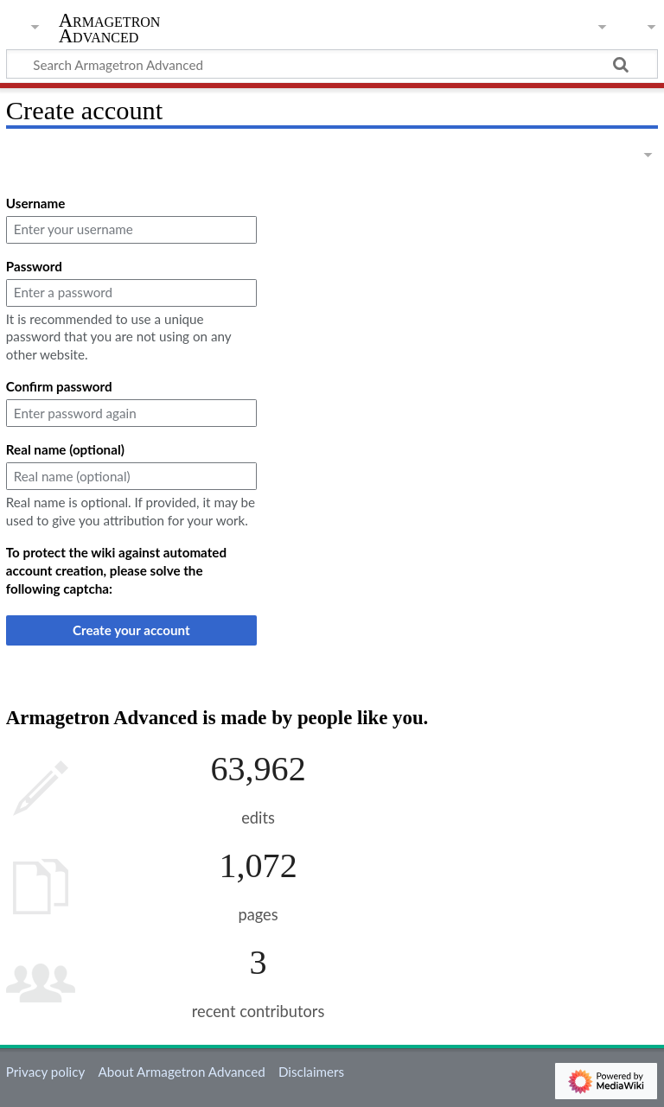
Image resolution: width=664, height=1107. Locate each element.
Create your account (131, 630)
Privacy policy (45, 1071)
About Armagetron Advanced (181, 1071)
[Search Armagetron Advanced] (332, 64)
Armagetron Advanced (110, 28)
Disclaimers (311, 1071)
